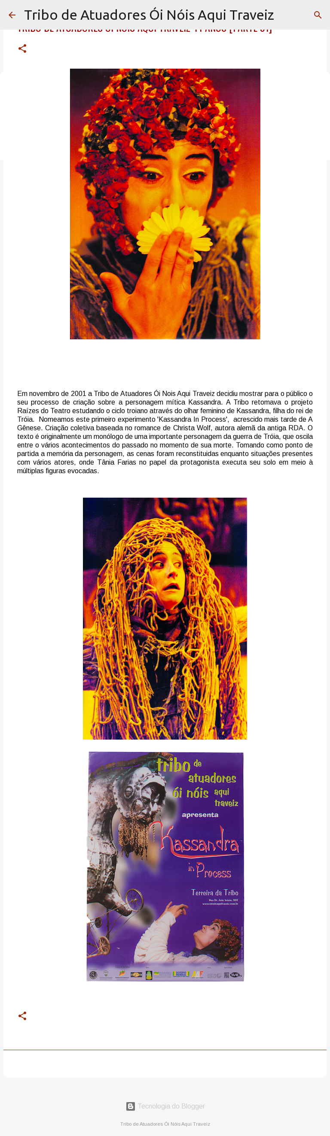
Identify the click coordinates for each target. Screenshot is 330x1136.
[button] (22, 49)
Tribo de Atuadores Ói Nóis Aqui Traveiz (149, 14)
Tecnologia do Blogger (165, 1106)
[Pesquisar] (318, 15)
